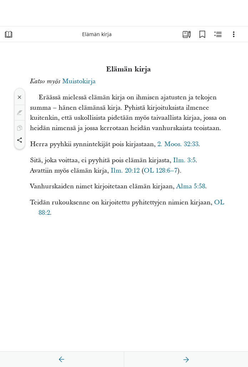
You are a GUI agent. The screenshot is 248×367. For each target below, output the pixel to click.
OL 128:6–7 (160, 170)
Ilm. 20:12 (125, 170)
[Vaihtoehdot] (234, 34)
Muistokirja (79, 81)
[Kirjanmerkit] (202, 34)
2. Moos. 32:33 (177, 144)
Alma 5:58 (190, 186)
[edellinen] (61, 359)
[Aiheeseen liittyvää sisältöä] (218, 34)
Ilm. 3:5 (184, 160)
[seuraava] (186, 359)
